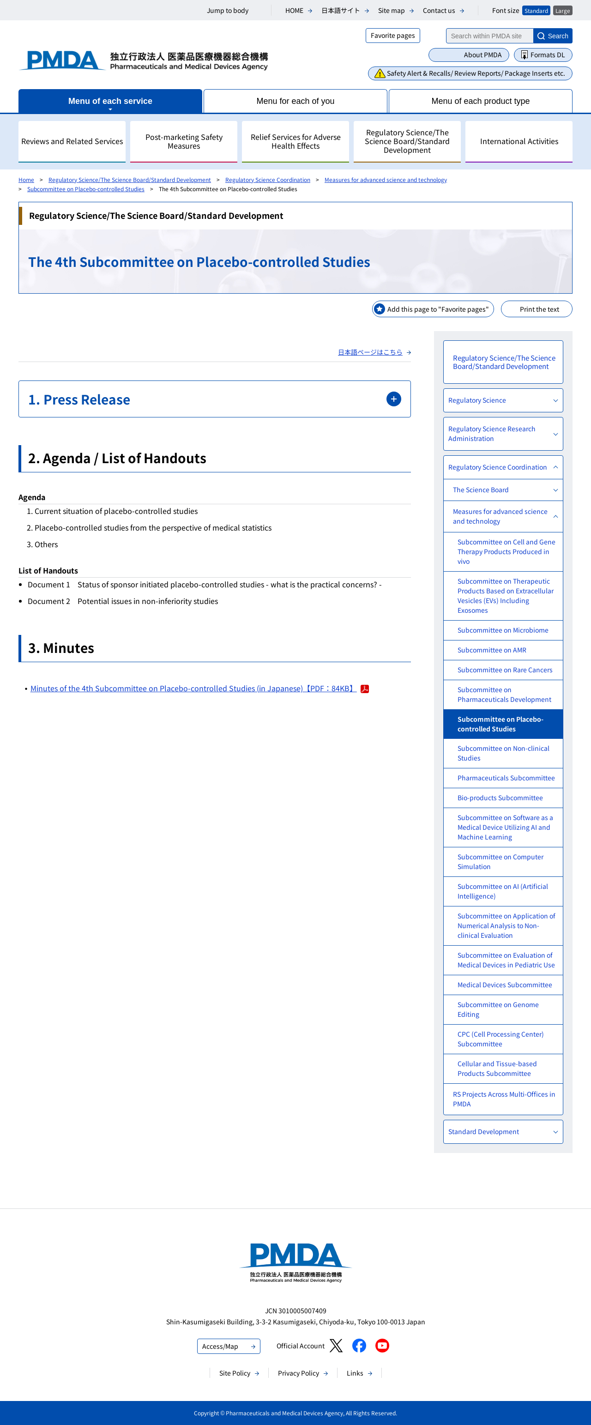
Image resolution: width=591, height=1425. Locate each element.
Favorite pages (393, 35)
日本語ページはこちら (370, 351)
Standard (536, 10)
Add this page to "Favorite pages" (438, 309)
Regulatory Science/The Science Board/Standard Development (129, 179)
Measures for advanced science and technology (386, 179)
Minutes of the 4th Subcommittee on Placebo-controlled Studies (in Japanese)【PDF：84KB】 (199, 688)
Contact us (439, 10)
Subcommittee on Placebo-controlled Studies (86, 189)
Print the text (539, 309)
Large (562, 10)
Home (26, 179)
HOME (294, 10)
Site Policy (234, 1372)
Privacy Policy (298, 1372)
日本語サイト (340, 10)
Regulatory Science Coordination (267, 179)
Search (558, 36)
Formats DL (548, 54)
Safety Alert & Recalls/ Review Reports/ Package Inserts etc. (476, 73)
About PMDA (483, 54)
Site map (391, 10)
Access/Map (220, 1346)
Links (355, 1372)
